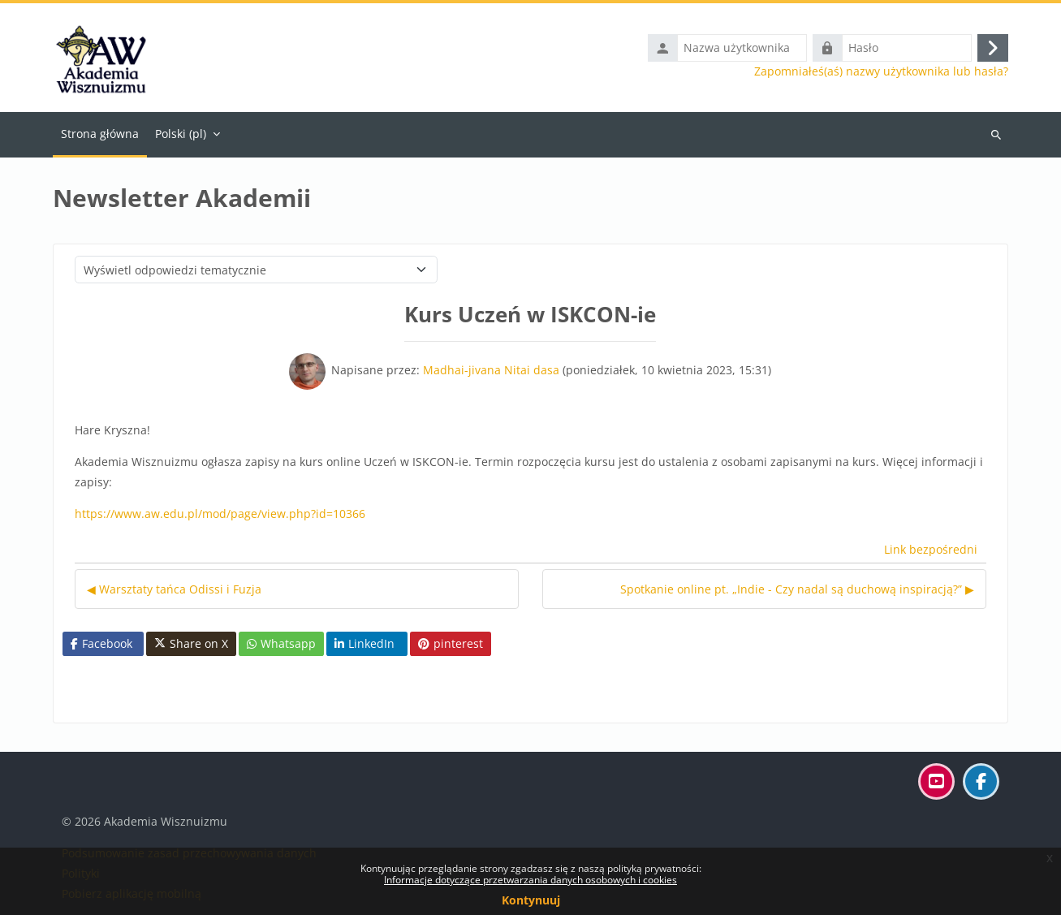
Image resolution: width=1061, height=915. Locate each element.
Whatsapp (281, 643)
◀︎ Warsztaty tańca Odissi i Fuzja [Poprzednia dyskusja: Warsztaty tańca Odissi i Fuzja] (174, 589)
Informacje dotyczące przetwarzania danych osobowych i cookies (530, 880)
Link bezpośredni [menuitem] (930, 549)
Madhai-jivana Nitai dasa (491, 370)
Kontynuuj (531, 900)
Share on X (191, 644)
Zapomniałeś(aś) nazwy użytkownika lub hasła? (881, 71)
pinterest (450, 643)
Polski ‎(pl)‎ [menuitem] (180, 133)
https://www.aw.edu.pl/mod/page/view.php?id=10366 (220, 513)
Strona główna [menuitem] (100, 133)
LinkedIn (364, 643)
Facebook (101, 643)
